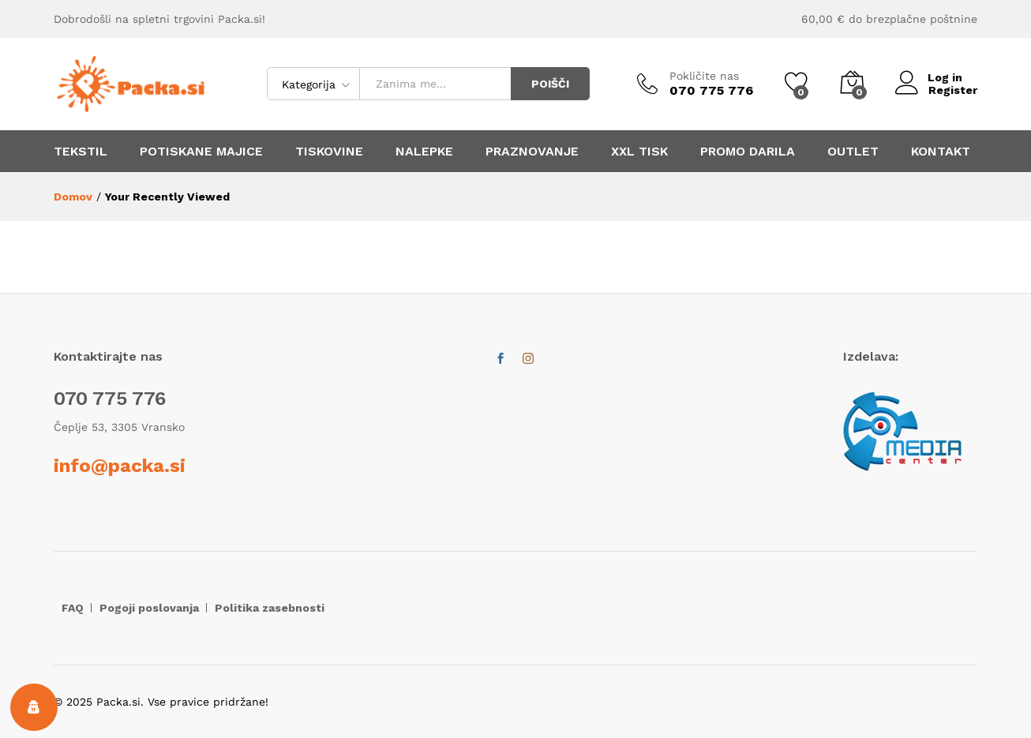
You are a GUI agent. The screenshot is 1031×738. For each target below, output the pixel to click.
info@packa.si (120, 466)
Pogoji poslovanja (149, 607)
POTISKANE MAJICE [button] (201, 151)
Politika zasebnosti (269, 607)
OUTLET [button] (853, 151)
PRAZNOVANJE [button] (532, 151)
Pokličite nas (704, 75)
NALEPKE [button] (424, 151)
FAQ (73, 607)
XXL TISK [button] (639, 151)
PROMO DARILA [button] (747, 151)
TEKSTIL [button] (80, 151)
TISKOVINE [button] (329, 151)
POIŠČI (550, 83)
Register (952, 90)
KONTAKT (940, 151)
